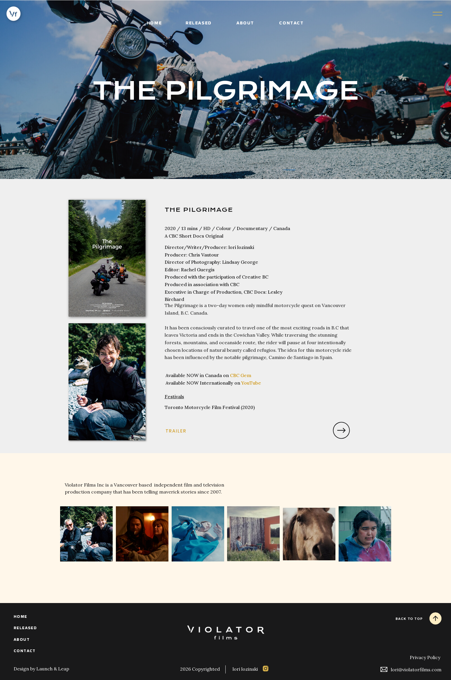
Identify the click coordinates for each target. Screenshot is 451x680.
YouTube (251, 383)
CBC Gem (240, 375)
